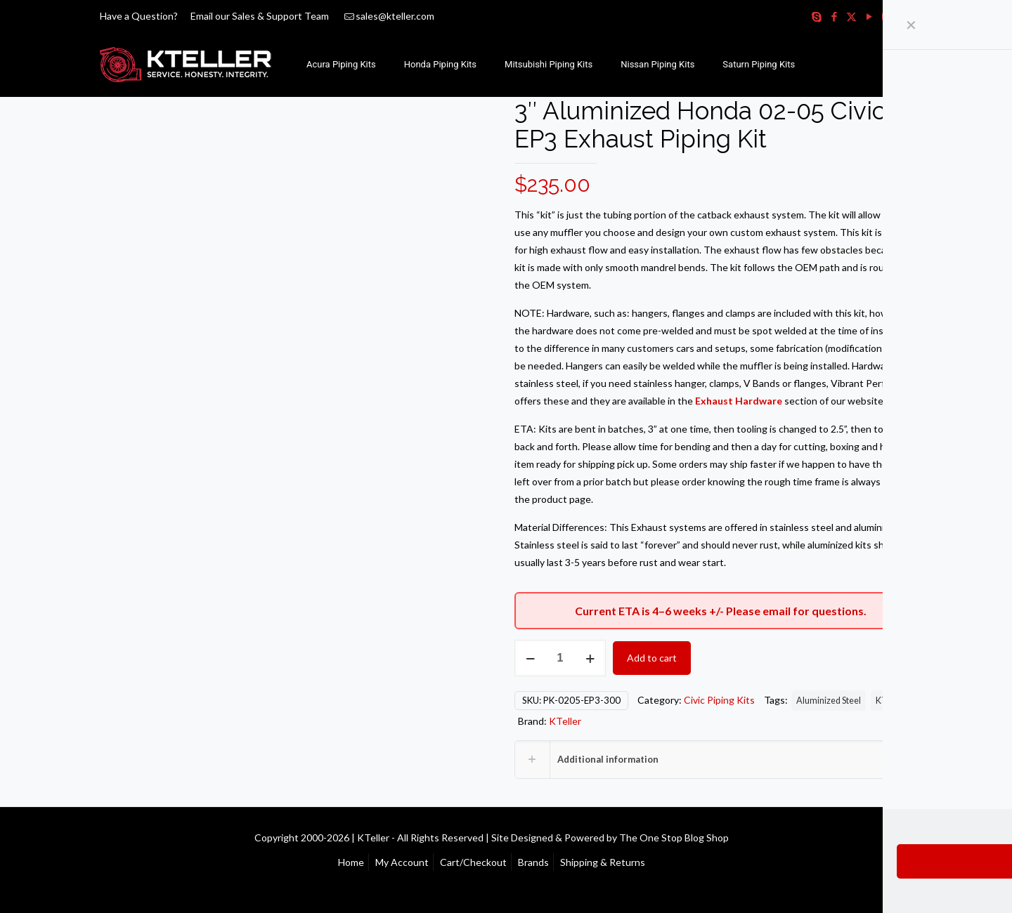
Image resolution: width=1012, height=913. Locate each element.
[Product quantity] (560, 658)
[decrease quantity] (530, 658)
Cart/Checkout (473, 862)
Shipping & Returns (602, 862)
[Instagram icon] (886, 16)
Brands (533, 862)
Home (351, 862)
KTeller (890, 700)
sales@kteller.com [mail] (395, 16)
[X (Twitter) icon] (851, 16)
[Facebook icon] (834, 16)
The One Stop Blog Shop (674, 837)
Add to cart (652, 658)
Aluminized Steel (828, 700)
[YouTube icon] (869, 16)
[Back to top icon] (911, 836)
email (777, 610)
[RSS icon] (904, 16)
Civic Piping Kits (719, 700)
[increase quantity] (590, 658)
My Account (402, 862)
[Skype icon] (816, 16)
